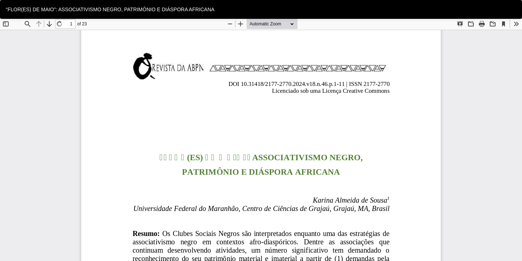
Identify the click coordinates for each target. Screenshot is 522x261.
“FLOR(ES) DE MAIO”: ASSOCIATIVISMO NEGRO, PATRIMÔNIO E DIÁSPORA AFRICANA (110, 9)
